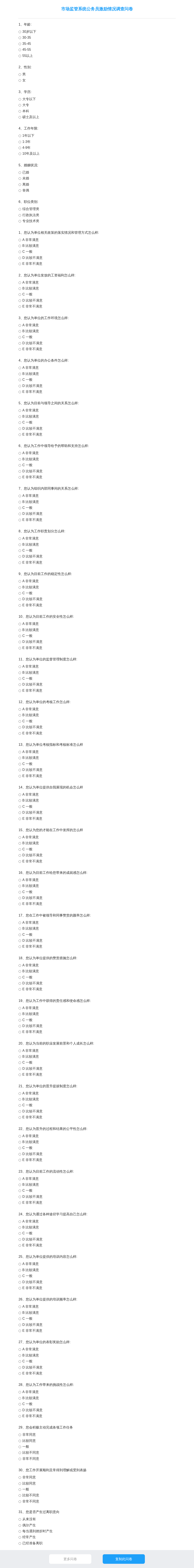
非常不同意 (30, 1458)
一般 (25, 1446)
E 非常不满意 (32, 263)
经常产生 (29, 1537)
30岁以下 (29, 31)
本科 (25, 111)
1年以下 (28, 135)
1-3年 (26, 141)
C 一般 (27, 251)
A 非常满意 (30, 240)
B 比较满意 (30, 245)
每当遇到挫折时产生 (37, 1531)
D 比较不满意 (32, 258)
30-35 (26, 37)
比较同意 (29, 1440)
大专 (25, 105)
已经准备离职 (32, 1543)
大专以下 (29, 99)
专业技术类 (30, 221)
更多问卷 (70, 1559)
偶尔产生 (29, 1525)
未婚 (25, 178)
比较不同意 (30, 1452)
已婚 (25, 172)
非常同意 (29, 1434)
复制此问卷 (123, 1559)
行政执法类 (30, 215)
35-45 (26, 43)
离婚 (25, 184)
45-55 (26, 49)
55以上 (27, 55)
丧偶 (25, 190)
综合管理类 (30, 209)
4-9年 (26, 147)
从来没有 (29, 1519)
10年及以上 (31, 153)
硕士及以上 (30, 117)
